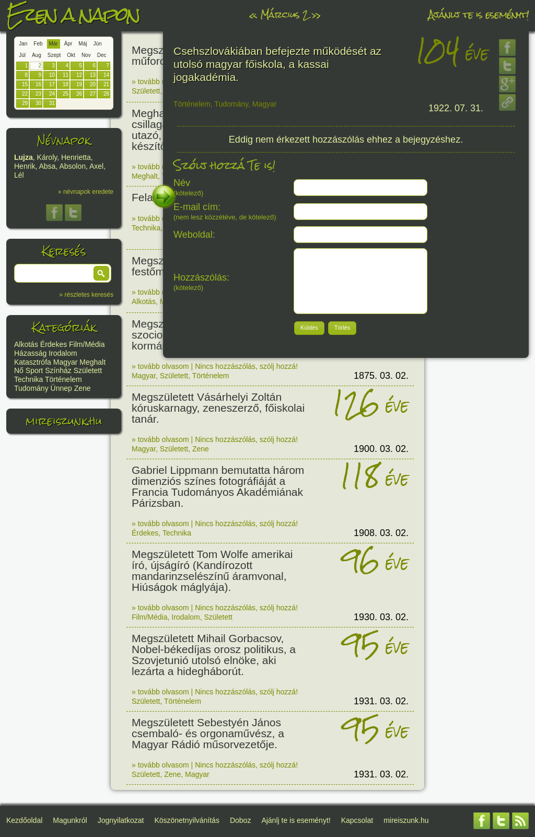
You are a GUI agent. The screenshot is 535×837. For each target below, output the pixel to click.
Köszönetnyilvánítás (186, 820)
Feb (37, 44)
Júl (22, 55)
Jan (23, 44)
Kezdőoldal (24, 820)
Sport (34, 370)
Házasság (30, 353)
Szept (54, 55)
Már (53, 44)
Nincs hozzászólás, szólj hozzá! (246, 366)
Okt (71, 55)
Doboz (240, 820)
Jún (97, 44)
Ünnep (61, 388)
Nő (19, 370)
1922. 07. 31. (455, 108)
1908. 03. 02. (381, 533)
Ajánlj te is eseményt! (478, 14)
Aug (36, 55)
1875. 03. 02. (381, 375)
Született (88, 370)
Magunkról (70, 820)
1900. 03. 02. (381, 449)
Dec (102, 55)
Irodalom (63, 353)
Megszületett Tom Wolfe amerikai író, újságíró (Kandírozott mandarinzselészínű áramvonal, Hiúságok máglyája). (212, 570)
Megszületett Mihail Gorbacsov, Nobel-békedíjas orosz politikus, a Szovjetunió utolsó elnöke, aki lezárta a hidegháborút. (214, 655)
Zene (82, 388)
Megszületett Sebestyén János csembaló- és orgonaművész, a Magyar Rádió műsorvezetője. (208, 733)
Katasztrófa (32, 362)
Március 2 (284, 14)
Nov (86, 55)
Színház (58, 370)
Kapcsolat (357, 820)
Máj (82, 44)
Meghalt (92, 362)
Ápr (68, 44)
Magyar (65, 362)
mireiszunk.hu (64, 421)
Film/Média (86, 344)
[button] (101, 273)
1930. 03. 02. (381, 617)
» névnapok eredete (85, 191)
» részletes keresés (86, 294)
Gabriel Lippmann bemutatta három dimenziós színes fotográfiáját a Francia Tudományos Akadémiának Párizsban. (218, 486)
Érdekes (53, 344)
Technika (28, 379)
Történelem (63, 379)
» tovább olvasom (160, 81)
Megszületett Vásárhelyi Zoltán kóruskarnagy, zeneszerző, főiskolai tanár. (218, 407)
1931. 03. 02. (381, 701)
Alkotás (26, 344)
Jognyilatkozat (121, 820)
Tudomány (31, 388)
